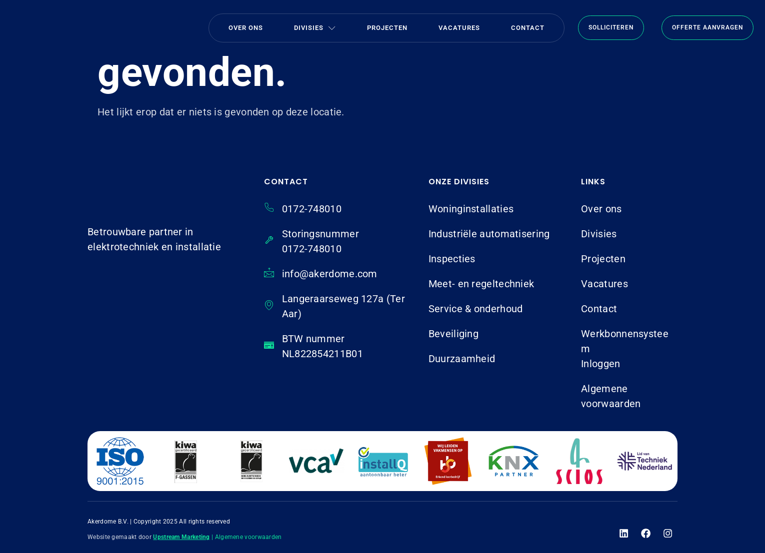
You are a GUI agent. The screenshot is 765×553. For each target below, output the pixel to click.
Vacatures (459, 27)
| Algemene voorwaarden (247, 537)
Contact (527, 27)
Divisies (315, 27)
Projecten (387, 27)
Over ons (245, 27)
